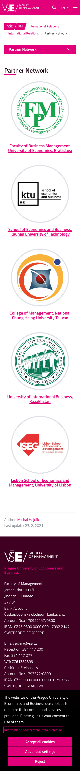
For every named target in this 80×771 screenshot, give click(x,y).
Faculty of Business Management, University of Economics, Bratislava (40, 148)
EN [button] (63, 7)
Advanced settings (40, 751)
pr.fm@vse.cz (26, 643)
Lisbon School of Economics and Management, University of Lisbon (40, 482)
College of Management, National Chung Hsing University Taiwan (40, 315)
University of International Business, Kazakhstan (40, 399)
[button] (54, 7)
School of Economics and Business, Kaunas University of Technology (40, 231)
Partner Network (40, 49)
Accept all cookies (40, 742)
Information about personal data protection (33, 729)
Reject (40, 761)
